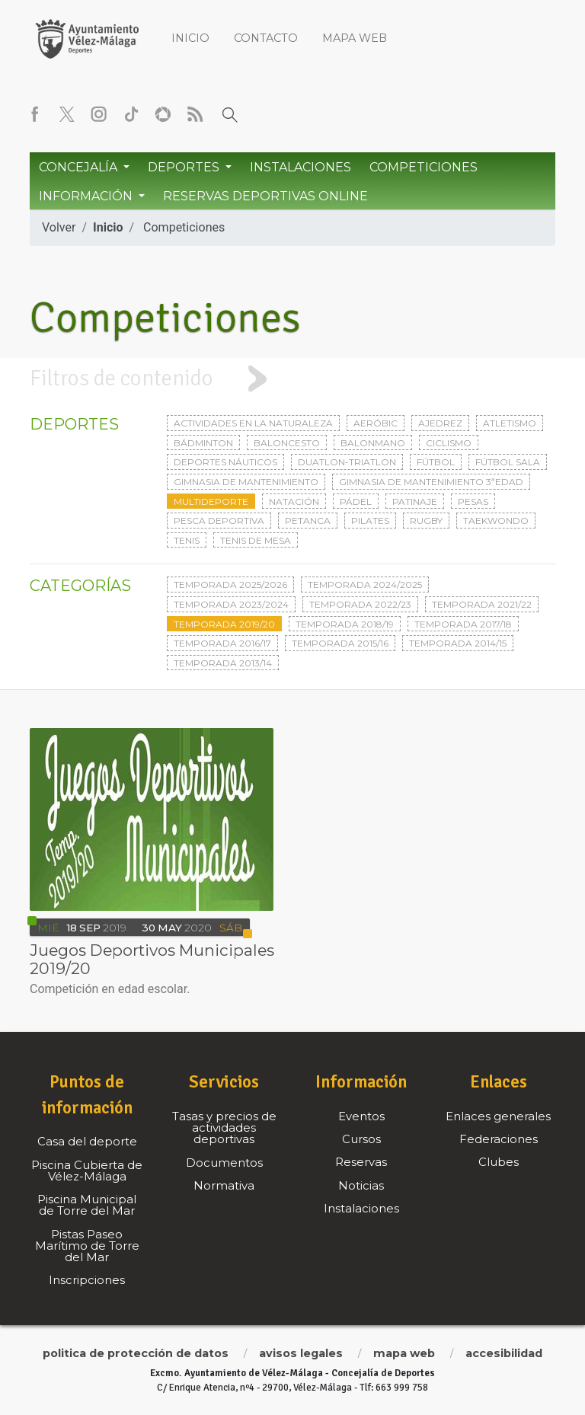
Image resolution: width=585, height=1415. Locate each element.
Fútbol (436, 462)
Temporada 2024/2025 (365, 584)
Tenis (187, 540)
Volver (58, 227)
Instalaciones (300, 167)
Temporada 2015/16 (340, 643)
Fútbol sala (507, 462)
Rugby (426, 520)
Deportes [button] (185, 167)
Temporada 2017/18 (463, 624)
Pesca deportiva (219, 520)
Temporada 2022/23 (360, 604)
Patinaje (414, 501)
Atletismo (509, 423)
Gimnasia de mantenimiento (246, 481)
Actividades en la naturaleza (253, 423)
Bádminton (203, 443)
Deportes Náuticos (225, 462)
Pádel (356, 501)
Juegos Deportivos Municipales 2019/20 (152, 959)
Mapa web (354, 38)
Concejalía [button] (79, 167)
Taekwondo (496, 520)
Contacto (266, 38)
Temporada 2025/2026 (230, 584)
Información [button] (87, 196)
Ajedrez (440, 423)
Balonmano (372, 443)
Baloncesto (287, 443)
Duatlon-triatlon (347, 462)
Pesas (473, 501)
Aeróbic (375, 423)
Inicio (190, 38)
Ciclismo (449, 443)
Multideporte (211, 501)
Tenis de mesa (255, 540)
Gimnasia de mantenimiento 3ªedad (431, 481)
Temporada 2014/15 (458, 643)
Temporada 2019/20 (224, 624)
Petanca (308, 520)
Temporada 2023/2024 (231, 604)
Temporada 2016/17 (222, 643)
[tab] (292, 379)
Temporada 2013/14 (223, 663)
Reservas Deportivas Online (265, 196)
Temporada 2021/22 (482, 604)
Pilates (370, 520)
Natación (294, 501)
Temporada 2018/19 (345, 624)
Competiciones (423, 167)
